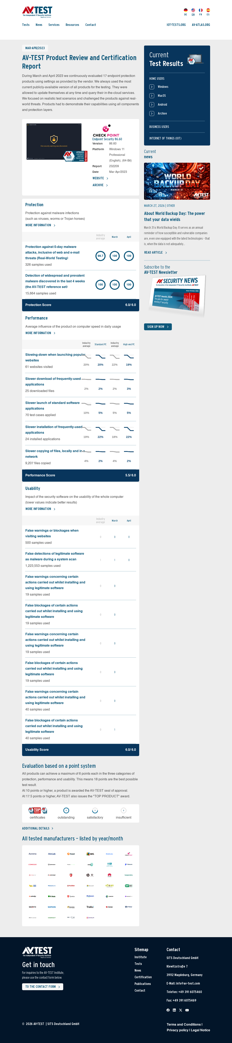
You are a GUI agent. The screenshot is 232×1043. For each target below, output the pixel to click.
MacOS (157, 95)
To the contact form (43, 987)
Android (158, 104)
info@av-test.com (188, 983)
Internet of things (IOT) (165, 138)
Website (100, 178)
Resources (72, 25)
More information (41, 225)
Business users (159, 127)
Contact (90, 25)
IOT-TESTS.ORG (176, 25)
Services (54, 25)
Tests (26, 25)
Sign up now (158, 326)
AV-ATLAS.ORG (201, 25)
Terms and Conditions (184, 1024)
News (39, 25)
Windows (158, 86)
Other (171, 206)
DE (186, 12)
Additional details (37, 828)
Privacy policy (177, 1030)
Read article (155, 252)
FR (201, 12)
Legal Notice (200, 1030)
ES (208, 12)
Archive (100, 185)
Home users (156, 79)
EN (193, 12)
